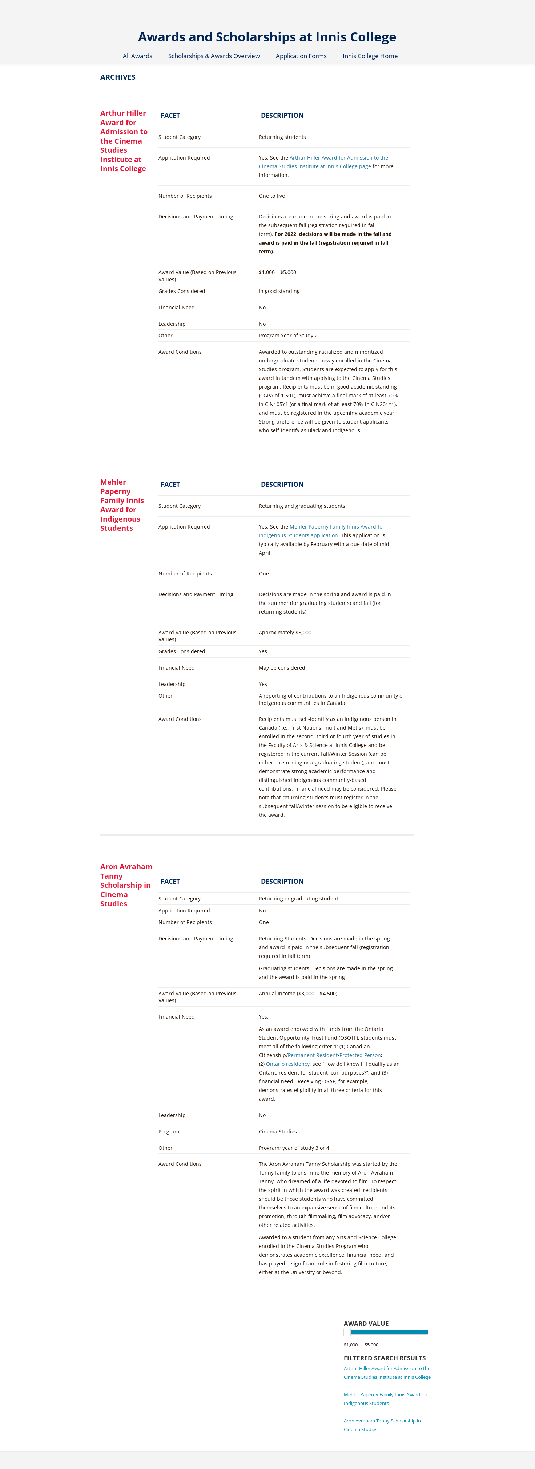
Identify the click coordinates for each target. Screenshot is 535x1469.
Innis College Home (370, 56)
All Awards (137, 56)
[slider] (347, 1332)
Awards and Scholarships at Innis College (267, 36)
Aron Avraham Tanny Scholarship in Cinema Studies (126, 885)
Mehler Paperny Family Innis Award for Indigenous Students (122, 505)
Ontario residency (288, 1063)
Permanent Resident (313, 1055)
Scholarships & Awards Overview (214, 56)
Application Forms (301, 56)
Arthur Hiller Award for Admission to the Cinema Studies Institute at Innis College (124, 140)
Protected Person (360, 1055)
